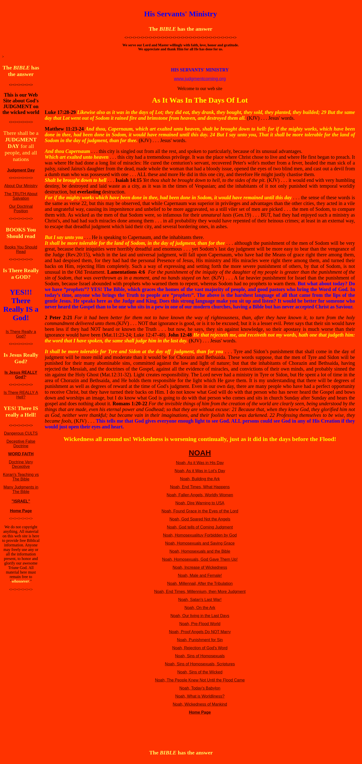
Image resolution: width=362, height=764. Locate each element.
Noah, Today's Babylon (199, 688)
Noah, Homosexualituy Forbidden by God (200, 535)
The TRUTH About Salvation (20, 196)
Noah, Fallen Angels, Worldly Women (200, 495)
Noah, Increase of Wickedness (200, 567)
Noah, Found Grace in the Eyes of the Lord (199, 511)
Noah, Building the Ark (200, 479)
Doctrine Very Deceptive (21, 464)
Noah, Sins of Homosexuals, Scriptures (200, 664)
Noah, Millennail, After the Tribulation (200, 583)
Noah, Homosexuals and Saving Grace (200, 543)
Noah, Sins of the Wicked (199, 672)
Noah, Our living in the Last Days (199, 616)
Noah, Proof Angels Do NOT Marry (200, 632)
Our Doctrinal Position (21, 208)
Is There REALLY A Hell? (21, 394)
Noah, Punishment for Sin (200, 640)
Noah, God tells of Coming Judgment (200, 527)
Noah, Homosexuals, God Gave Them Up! (200, 559)
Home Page (21, 511)
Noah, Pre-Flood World (199, 624)
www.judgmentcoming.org (200, 78)
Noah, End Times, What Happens (200, 487)
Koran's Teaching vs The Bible (21, 476)
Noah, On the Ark (200, 608)
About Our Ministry (20, 186)
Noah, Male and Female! (200, 575)
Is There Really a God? (21, 334)
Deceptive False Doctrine (21, 443)
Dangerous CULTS (21, 433)
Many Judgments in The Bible (21, 489)
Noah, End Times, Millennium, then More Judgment (200, 591)
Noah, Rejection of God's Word (200, 648)
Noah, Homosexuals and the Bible (199, 551)
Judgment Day (21, 170)
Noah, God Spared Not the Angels (199, 519)
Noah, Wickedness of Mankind (200, 704)
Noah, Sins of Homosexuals (199, 656)
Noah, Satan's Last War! (199, 599)
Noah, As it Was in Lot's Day (200, 471)
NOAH (200, 453)
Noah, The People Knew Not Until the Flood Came (200, 680)
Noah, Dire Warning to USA (199, 503)
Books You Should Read (21, 249)
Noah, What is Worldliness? (199, 696)
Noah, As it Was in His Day (200, 463)
